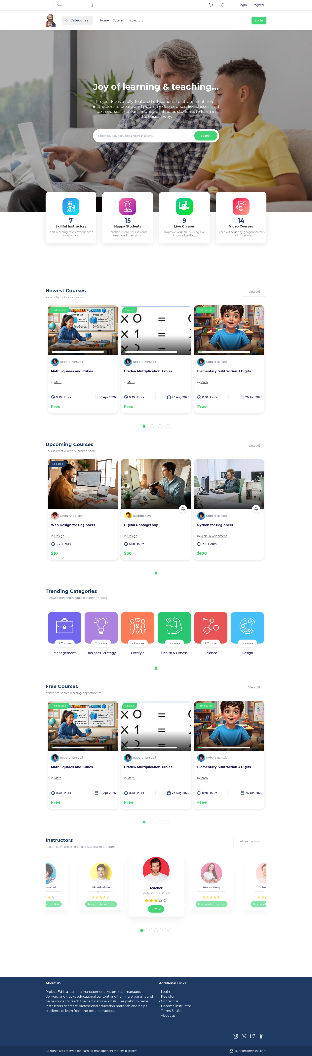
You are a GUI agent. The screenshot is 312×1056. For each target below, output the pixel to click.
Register (258, 5)
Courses (118, 20)
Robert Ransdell (71, 362)
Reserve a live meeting (45, 904)
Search (206, 135)
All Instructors (250, 841)
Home (104, 20)
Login (243, 5)
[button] (144, 426)
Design (59, 536)
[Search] (75, 5)
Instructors (135, 20)
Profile (156, 909)
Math (57, 382)
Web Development (214, 536)
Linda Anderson (71, 516)
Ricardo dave (142, 516)
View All (254, 291)
